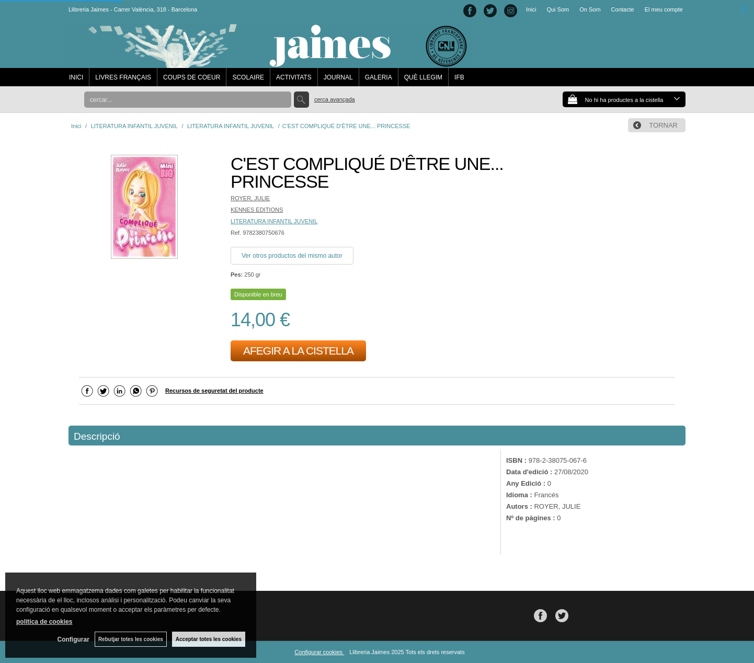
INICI (76, 77)
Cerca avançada (334, 99)
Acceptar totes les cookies (209, 639)
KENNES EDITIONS (257, 210)
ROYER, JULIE (250, 198)
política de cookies (44, 621)
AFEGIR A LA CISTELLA (298, 351)
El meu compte (664, 9)
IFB (459, 77)
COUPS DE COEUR (191, 77)
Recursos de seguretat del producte (214, 390)
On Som (589, 9)
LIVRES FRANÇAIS (123, 77)
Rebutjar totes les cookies (130, 639)
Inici (531, 9)
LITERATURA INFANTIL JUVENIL (274, 221)
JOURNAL (338, 77)
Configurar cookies (319, 652)
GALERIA (378, 77)
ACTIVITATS (294, 77)
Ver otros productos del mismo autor (292, 255)
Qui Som (557, 9)
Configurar (73, 639)
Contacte (622, 9)
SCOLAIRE (248, 77)
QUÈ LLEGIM (423, 77)
